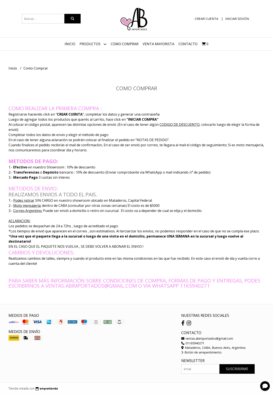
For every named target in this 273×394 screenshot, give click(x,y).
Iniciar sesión (237, 18)
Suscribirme (237, 368)
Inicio (70, 44)
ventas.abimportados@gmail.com (207, 338)
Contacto (188, 44)
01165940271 (192, 343)
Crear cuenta (206, 18)
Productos (93, 44)
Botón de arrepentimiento (201, 352)
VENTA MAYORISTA (158, 44)
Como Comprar (124, 44)
